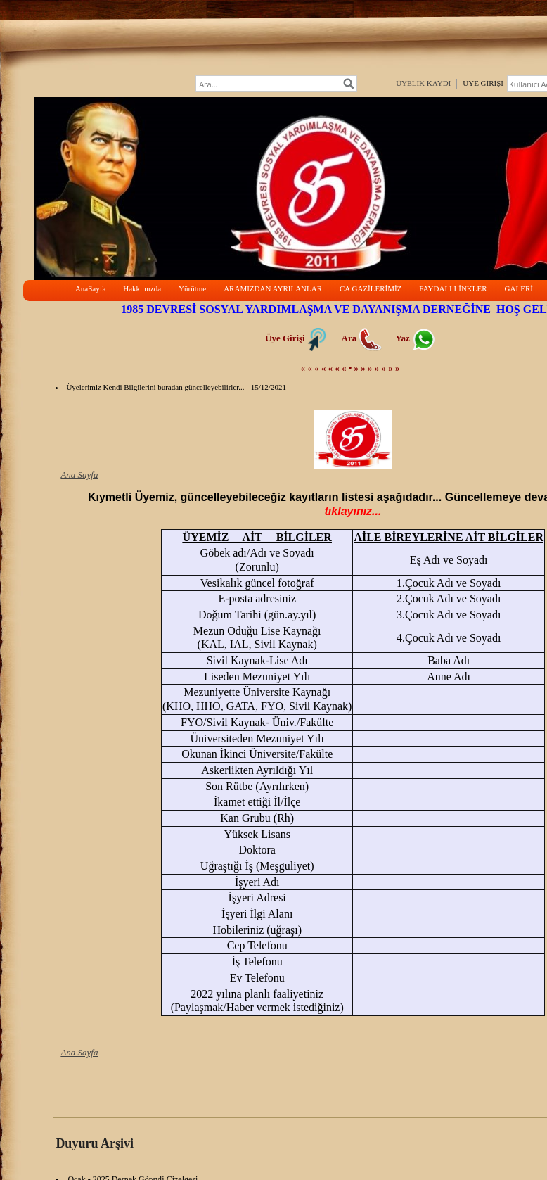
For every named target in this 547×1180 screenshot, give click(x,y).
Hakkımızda (142, 288)
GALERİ (519, 288)
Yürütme (192, 288)
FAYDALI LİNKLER (453, 288)
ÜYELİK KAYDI (423, 83)
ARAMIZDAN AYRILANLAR (273, 288)
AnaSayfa (90, 288)
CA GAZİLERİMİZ (370, 288)
